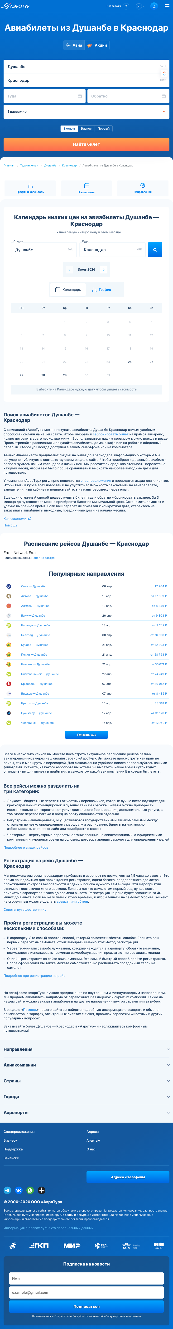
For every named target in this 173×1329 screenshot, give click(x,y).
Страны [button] (86, 1081)
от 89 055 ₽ (158, 684)
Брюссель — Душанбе (37, 684)
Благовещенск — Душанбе (40, 674)
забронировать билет (110, 434)
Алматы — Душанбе (35, 606)
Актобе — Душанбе (34, 596)
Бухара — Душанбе (34, 645)
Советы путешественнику (25, 910)
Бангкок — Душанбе (35, 664)
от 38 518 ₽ (159, 703)
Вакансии (11, 1158)
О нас (91, 1149)
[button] (118, 6)
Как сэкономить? (18, 519)
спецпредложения (96, 481)
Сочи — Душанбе (33, 586)
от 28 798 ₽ (158, 654)
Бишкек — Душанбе (35, 693)
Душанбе (50, 165)
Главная (9, 165)
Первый (104, 129)
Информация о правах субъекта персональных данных (48, 1228)
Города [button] (86, 1096)
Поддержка (13, 1149)
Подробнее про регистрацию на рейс (34, 976)
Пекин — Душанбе (34, 654)
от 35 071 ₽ (159, 664)
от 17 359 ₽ (159, 596)
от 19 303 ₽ (158, 645)
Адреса (92, 1132)
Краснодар (69, 165)
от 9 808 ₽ (159, 615)
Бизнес (86, 129)
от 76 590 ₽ (158, 635)
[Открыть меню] (167, 6)
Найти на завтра (43, 558)
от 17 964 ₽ (159, 586)
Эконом (69, 129)
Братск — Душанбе (34, 703)
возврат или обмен (72, 902)
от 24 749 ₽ (159, 674)
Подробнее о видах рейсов (26, 848)
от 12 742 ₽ (159, 723)
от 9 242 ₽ (159, 625)
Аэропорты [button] (86, 1112)
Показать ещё (86, 734)
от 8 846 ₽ (159, 606)
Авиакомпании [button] (86, 1065)
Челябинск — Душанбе (37, 723)
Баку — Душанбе (33, 615)
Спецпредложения (19, 1132)
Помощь (10, 525)
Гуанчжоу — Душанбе (36, 713)
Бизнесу (10, 1141)
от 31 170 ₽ (159, 713)
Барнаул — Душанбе (35, 625)
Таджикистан (29, 165)
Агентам (93, 1141)
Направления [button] (86, 1049)
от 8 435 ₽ (159, 693)
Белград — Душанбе (35, 635)
